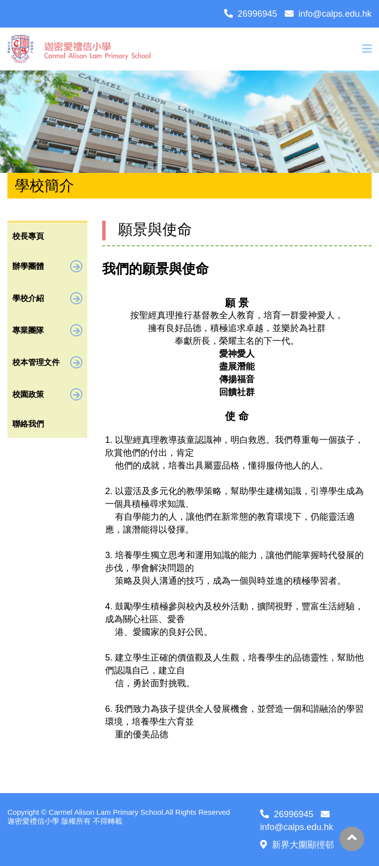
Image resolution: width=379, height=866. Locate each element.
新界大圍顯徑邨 (297, 845)
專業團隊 (47, 330)
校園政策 (47, 394)
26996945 (250, 14)
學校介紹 (47, 298)
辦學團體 (47, 266)
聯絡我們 (28, 424)
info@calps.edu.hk (328, 14)
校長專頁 (28, 236)
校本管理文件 (47, 362)
